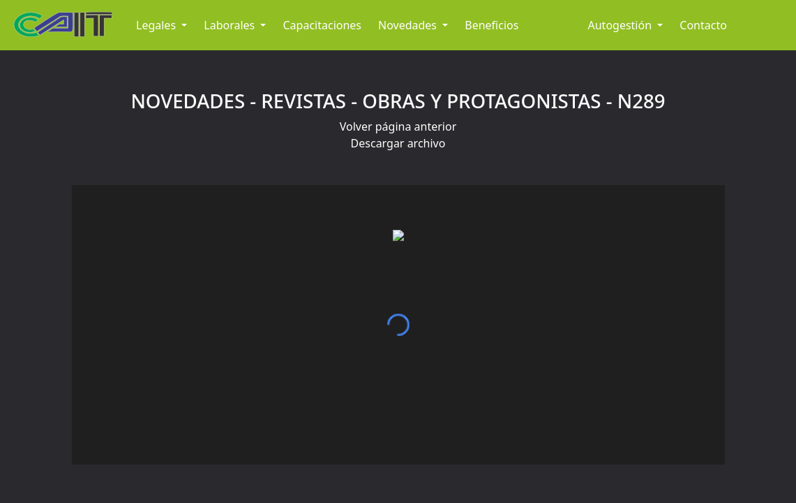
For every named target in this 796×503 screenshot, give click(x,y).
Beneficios (491, 25)
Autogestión (621, 25)
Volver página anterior (398, 126)
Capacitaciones (322, 25)
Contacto (703, 25)
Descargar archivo (398, 143)
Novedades (409, 25)
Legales (157, 25)
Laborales (230, 25)
